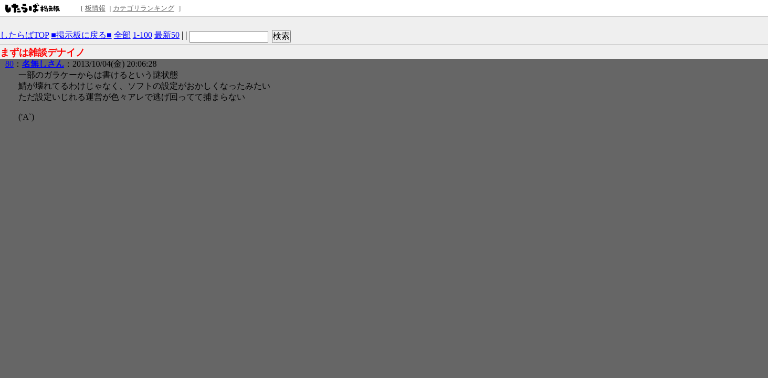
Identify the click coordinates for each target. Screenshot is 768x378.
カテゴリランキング (143, 8)
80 (9, 63)
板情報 (95, 8)
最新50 (167, 34)
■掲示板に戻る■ (81, 34)
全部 (122, 34)
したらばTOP (24, 34)
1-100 (142, 34)
